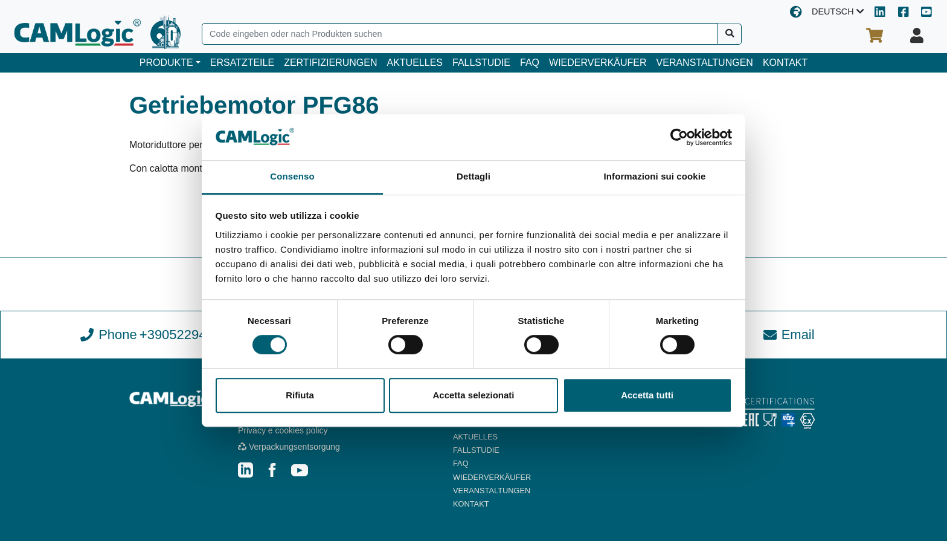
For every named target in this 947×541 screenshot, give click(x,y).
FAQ (529, 62)
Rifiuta (300, 395)
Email (789, 334)
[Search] (460, 34)
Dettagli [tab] (473, 177)
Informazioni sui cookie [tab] (655, 177)
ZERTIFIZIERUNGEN (330, 62)
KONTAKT (785, 62)
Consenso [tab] (292, 177)
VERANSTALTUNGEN (704, 62)
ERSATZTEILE (242, 62)
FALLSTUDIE (481, 62)
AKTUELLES (415, 62)
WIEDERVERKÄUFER (598, 62)
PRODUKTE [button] (166, 62)
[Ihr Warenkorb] (874, 36)
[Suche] (730, 34)
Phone (158, 335)
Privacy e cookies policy (283, 430)
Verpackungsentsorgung (289, 447)
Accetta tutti (647, 395)
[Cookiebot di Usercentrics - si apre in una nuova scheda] (679, 137)
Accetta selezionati (473, 395)
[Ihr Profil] (917, 35)
